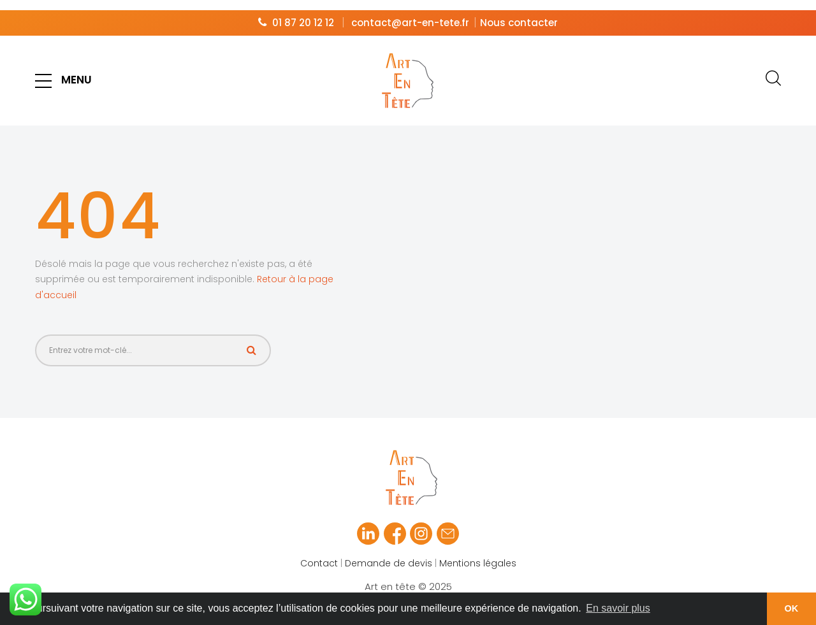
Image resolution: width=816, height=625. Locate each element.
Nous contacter (519, 12)
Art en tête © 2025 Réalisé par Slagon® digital (408, 585)
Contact (319, 553)
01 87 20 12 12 (303, 12)
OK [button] (792, 608)
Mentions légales (477, 553)
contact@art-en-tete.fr (410, 12)
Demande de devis (388, 553)
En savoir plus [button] (618, 608)
